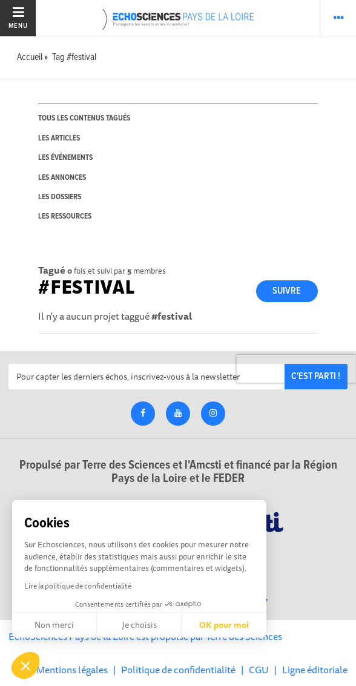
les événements (65, 158)
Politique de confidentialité (178, 670)
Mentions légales (72, 670)
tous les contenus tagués (84, 118)
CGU (259, 670)
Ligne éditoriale (315, 670)
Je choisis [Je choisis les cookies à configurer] (139, 625)
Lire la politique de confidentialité (77, 586)
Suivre (286, 291)
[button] (25, 665)
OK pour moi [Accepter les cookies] (224, 625)
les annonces (62, 178)
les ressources (64, 216)
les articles (59, 138)
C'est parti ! (315, 376)
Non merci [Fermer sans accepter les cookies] (54, 625)
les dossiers (59, 197)
